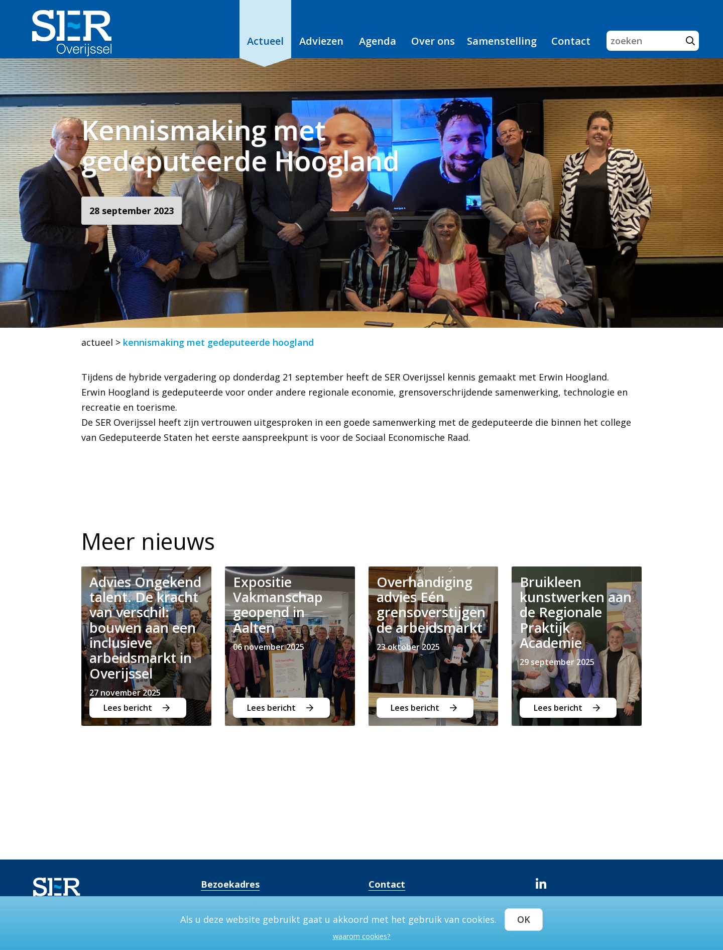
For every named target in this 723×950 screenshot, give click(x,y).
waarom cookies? (362, 934)
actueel (97, 342)
